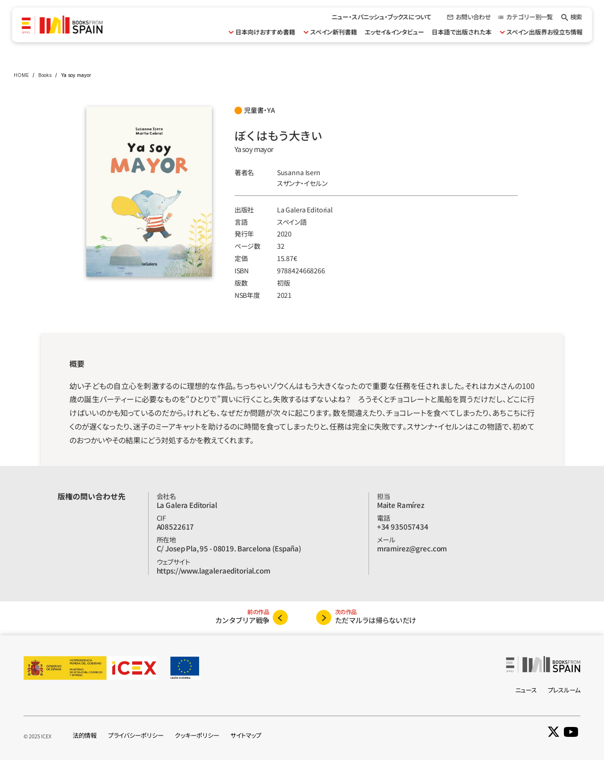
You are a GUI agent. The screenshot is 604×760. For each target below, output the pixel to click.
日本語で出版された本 (461, 31)
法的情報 (85, 735)
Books (44, 75)
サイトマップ (245, 735)
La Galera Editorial (305, 209)
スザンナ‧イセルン (302, 183)
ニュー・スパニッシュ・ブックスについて (381, 16)
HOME (21, 75)
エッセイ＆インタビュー (394, 31)
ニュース (526, 689)
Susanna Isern (298, 172)
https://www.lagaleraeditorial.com (213, 570)
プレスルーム (564, 689)
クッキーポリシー (197, 735)
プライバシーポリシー (135, 735)
